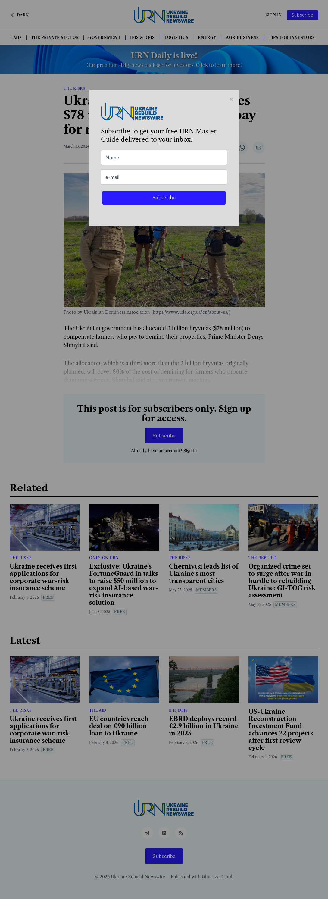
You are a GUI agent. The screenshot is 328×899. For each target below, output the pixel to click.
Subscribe (164, 198)
